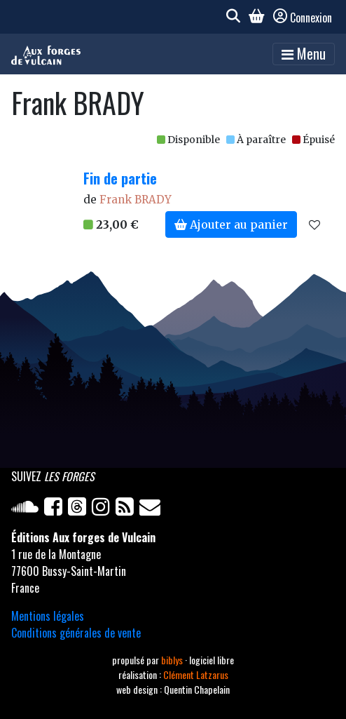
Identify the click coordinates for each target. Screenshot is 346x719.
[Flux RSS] (127, 509)
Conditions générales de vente (76, 632)
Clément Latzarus (195, 674)
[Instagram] (104, 509)
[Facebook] (56, 509)
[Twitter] (80, 509)
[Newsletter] (151, 509)
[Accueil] (46, 54)
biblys (173, 659)
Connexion (302, 17)
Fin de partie (120, 178)
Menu (304, 53)
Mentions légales (47, 615)
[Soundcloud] (27, 509)
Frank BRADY (135, 199)
